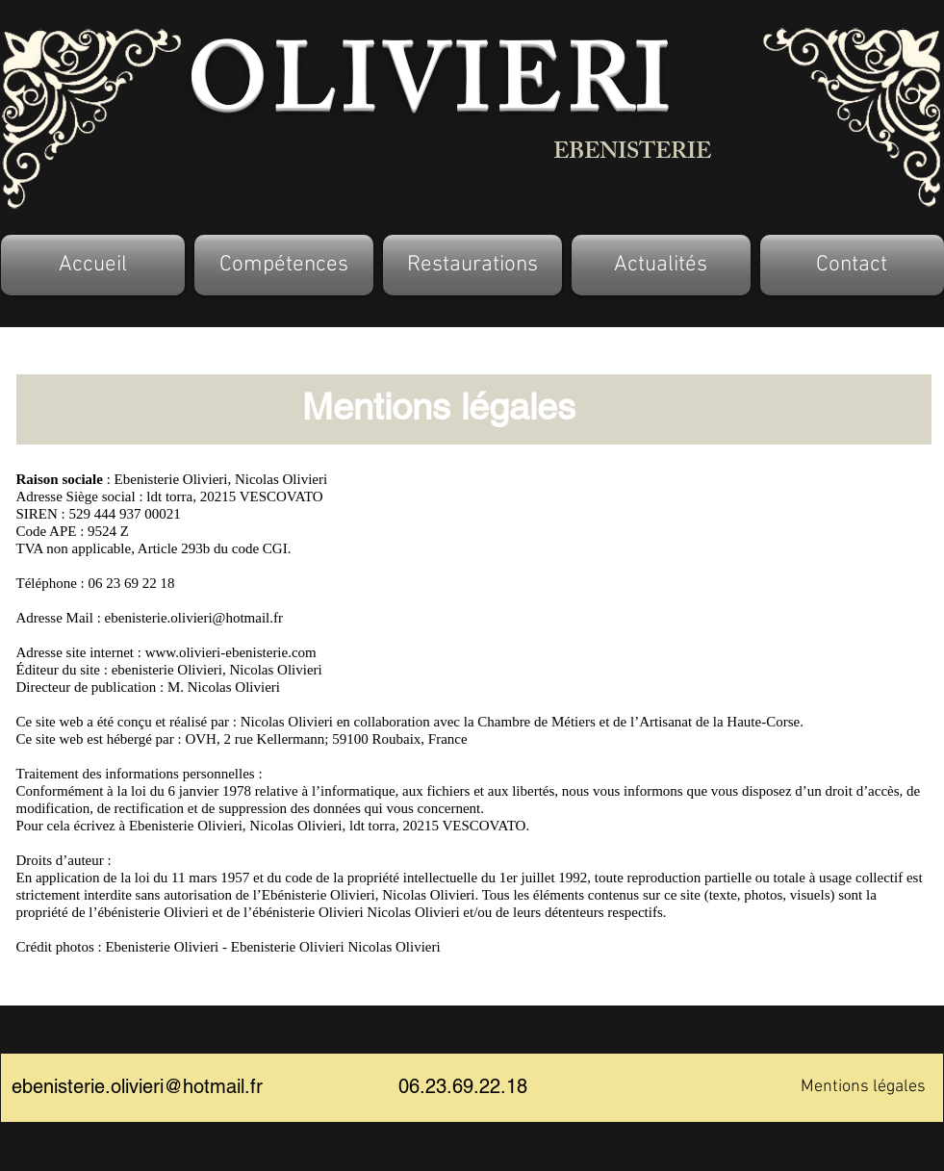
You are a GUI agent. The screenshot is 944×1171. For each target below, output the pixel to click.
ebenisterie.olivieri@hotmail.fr (194, 617)
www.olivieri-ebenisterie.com (231, 652)
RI (618, 93)
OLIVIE (377, 93)
